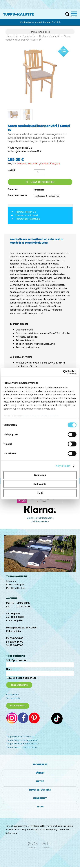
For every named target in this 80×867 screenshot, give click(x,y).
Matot (40, 781)
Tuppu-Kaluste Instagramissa (22, 740)
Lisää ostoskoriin (40, 182)
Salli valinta (40, 484)
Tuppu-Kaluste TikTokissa (20, 736)
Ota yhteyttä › (17, 706)
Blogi (40, 807)
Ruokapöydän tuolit (49, 36)
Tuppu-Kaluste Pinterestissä (21, 747)
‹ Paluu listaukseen (40, 31)
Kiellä (40, 493)
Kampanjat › (12, 694)
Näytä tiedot (63, 465)
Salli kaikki (40, 475)
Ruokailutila (29, 36)
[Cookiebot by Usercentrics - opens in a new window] (63, 372)
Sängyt (40, 773)
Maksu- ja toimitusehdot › (40, 517)
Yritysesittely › (13, 698)
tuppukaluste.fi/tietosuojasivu (41, 415)
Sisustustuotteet (40, 790)
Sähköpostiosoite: (16, 660)
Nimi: (9, 669)
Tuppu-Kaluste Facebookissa (21, 743)
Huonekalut (12, 36)
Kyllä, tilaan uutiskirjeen (22, 677)
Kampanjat (40, 798)
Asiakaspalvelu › (40, 521)
